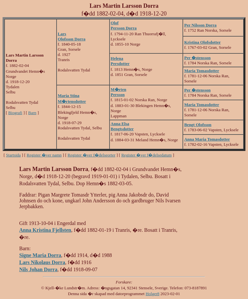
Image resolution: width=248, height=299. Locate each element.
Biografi (15, 112)
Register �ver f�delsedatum (146, 155)
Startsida (13, 155)
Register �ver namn (44, 155)
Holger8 (153, 293)
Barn (32, 112)
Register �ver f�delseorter (91, 155)
